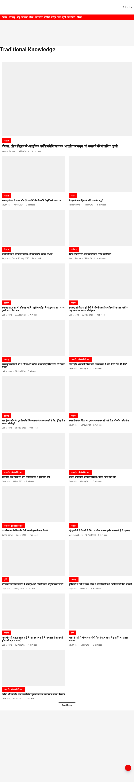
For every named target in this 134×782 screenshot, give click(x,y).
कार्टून (53, 17)
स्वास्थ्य (4, 17)
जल (59, 17)
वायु (18, 17)
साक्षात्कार (71, 17)
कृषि (64, 17)
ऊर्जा (31, 17)
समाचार (24, 17)
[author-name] (9, 151)
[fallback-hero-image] (67, 99)
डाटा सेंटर (39, 17)
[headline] (67, 146)
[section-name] (6, 140)
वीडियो (47, 17)
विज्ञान (79, 17)
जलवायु (12, 17)
